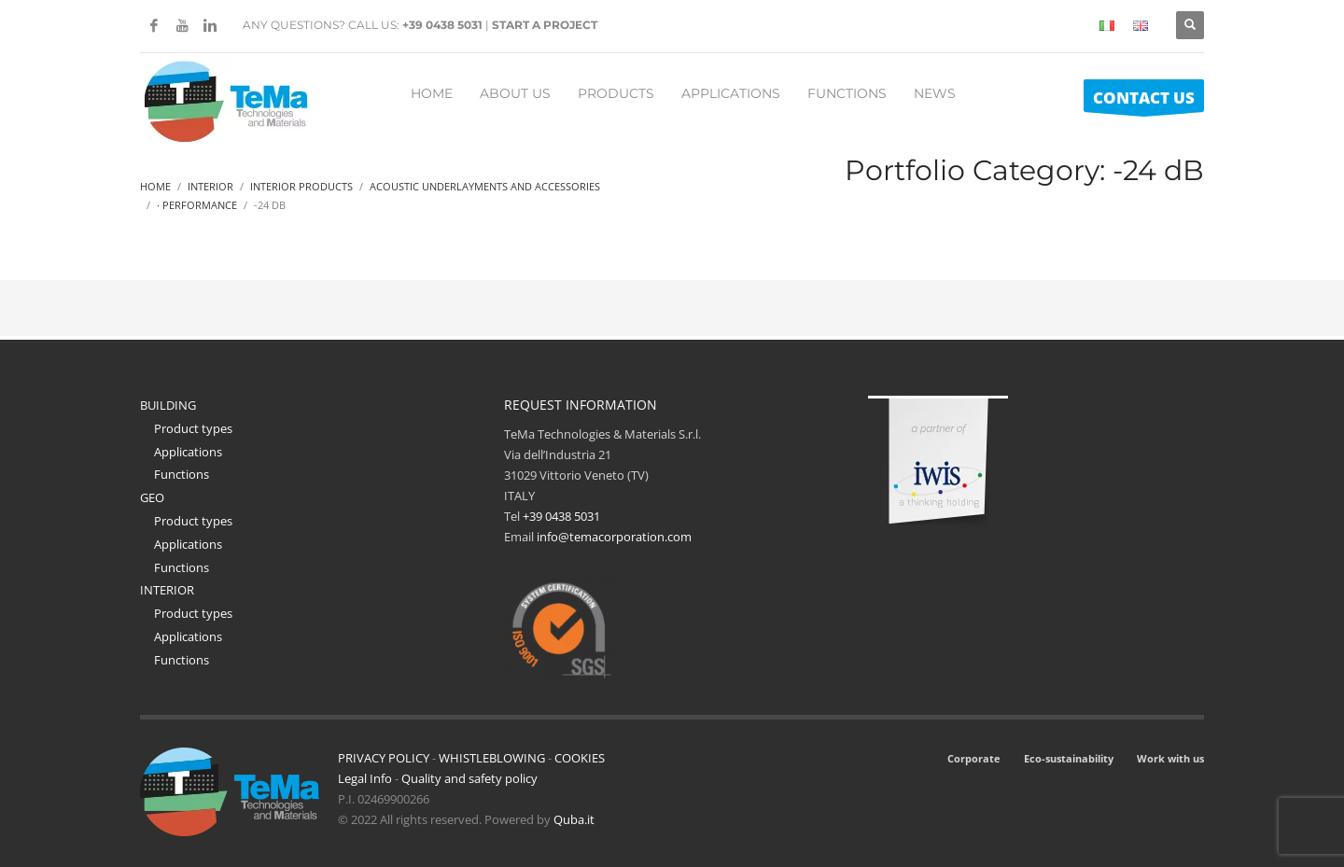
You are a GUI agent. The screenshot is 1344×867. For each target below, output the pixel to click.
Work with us (1170, 758)
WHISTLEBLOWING (492, 757)
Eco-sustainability (1068, 758)
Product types (193, 428)
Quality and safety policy (469, 778)
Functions (181, 474)
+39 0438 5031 (442, 25)
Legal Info (365, 778)
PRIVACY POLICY (383, 757)
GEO (152, 497)
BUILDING (168, 405)
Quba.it (574, 819)
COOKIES (579, 757)
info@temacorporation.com (614, 536)
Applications (188, 451)
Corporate (974, 758)
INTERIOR (167, 589)
